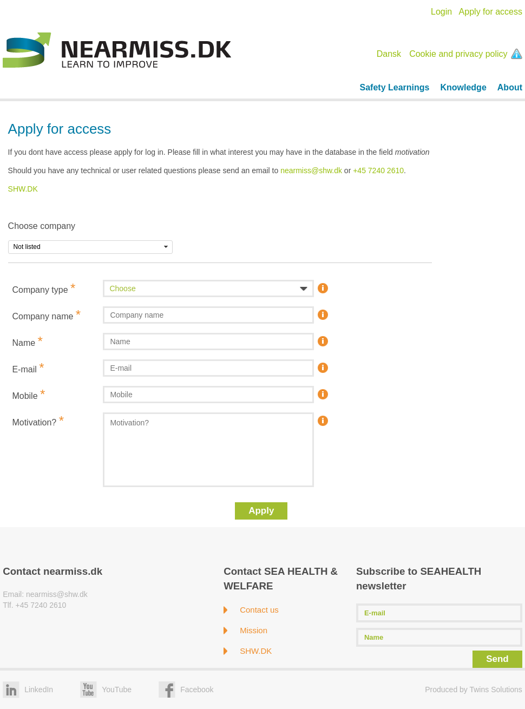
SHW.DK (23, 189)
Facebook (196, 689)
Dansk (389, 53)
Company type (43, 288)
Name (27, 341)
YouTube (117, 689)
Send (497, 659)
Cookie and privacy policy (465, 53)
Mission (253, 630)
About (509, 87)
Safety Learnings (395, 87)
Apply (261, 511)
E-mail (28, 367)
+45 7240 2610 (378, 170)
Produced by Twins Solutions (473, 689)
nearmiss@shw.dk (311, 170)
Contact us (259, 609)
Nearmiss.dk (117, 50)
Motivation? (38, 420)
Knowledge (463, 87)
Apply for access (490, 11)
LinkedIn (38, 689)
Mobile (28, 394)
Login (441, 11)
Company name (46, 314)
